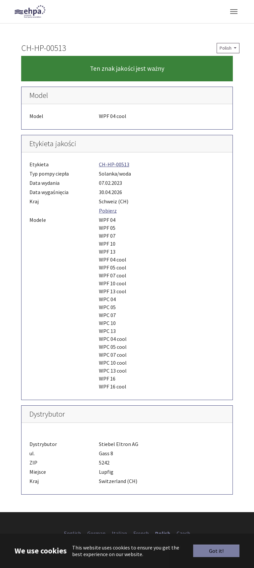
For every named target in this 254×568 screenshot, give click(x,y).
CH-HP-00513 (114, 164)
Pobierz (108, 210)
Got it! (216, 551)
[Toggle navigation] (233, 11)
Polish (226, 48)
